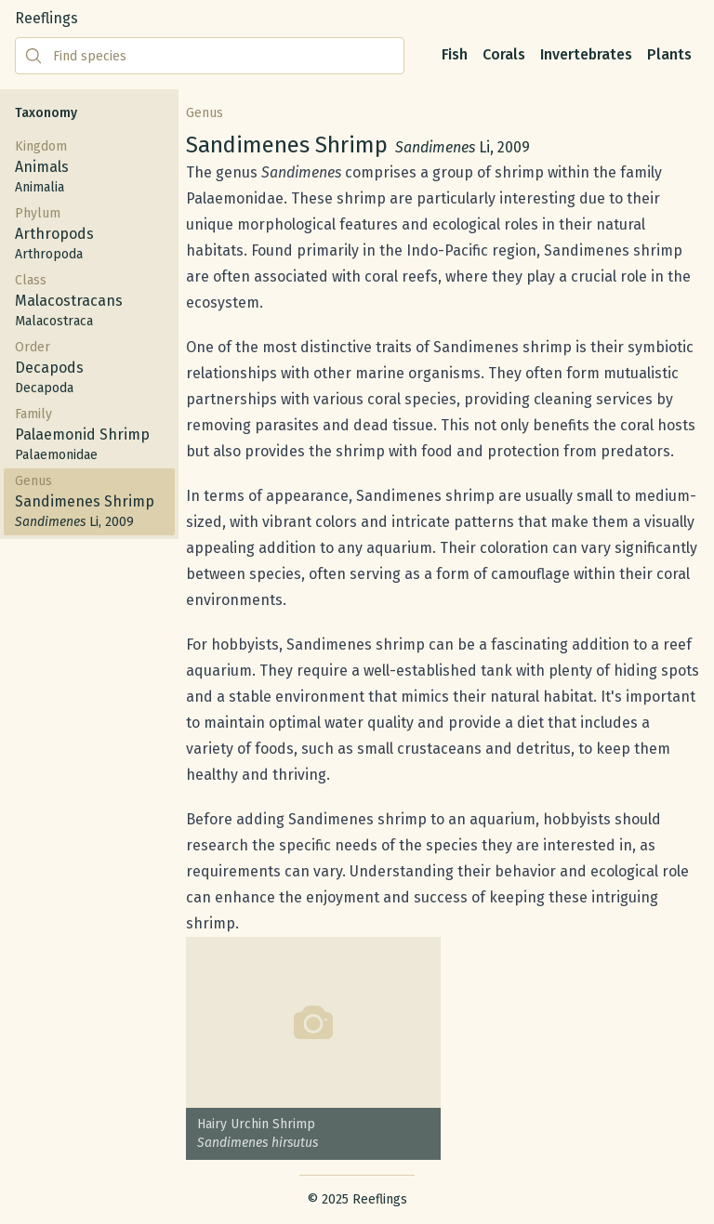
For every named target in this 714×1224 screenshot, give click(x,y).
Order (89, 368)
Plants (669, 54)
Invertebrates (586, 54)
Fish (455, 54)
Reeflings (46, 18)
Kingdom (89, 167)
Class (89, 301)
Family (89, 435)
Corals (504, 54)
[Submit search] (33, 56)
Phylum (89, 234)
